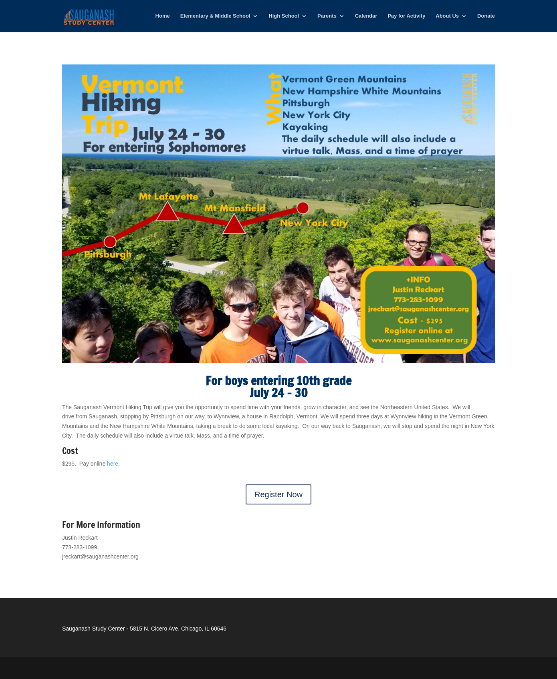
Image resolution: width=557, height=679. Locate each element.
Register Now (278, 494)
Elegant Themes (116, 668)
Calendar (366, 16)
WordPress (188, 668)
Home (162, 16)
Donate (486, 16)
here (112, 463)
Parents (327, 16)
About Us (447, 16)
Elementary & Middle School (215, 16)
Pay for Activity (406, 16)
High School (283, 16)
